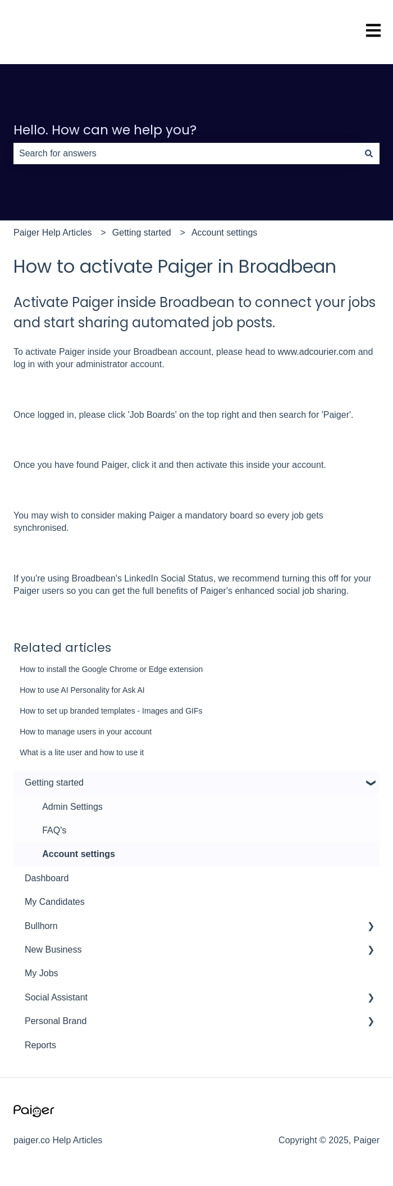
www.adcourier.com (317, 352)
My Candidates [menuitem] (55, 902)
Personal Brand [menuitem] (55, 1021)
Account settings (224, 232)
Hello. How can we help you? (104, 130)
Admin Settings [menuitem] (72, 806)
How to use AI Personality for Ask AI (82, 690)
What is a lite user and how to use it (82, 752)
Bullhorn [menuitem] (41, 926)
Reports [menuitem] (40, 1045)
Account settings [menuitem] (78, 854)
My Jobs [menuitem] (41, 973)
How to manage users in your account (86, 731)
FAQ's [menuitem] (54, 830)
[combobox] (185, 153)
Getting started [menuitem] (54, 782)
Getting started (141, 232)
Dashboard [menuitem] (46, 878)
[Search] (369, 153)
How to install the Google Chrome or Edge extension (111, 669)
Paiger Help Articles (52, 232)
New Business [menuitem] (53, 949)
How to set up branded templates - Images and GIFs (111, 710)
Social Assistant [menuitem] (56, 997)
